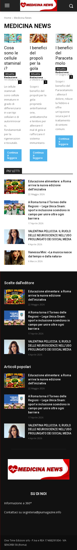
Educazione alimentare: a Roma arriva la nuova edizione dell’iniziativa (49, 185)
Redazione (10, 77)
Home (7, 18)
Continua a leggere (12, 155)
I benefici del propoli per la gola (38, 58)
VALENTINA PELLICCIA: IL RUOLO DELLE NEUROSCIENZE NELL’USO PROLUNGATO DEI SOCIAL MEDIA (49, 235)
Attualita (9, 74)
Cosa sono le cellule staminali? (12, 58)
